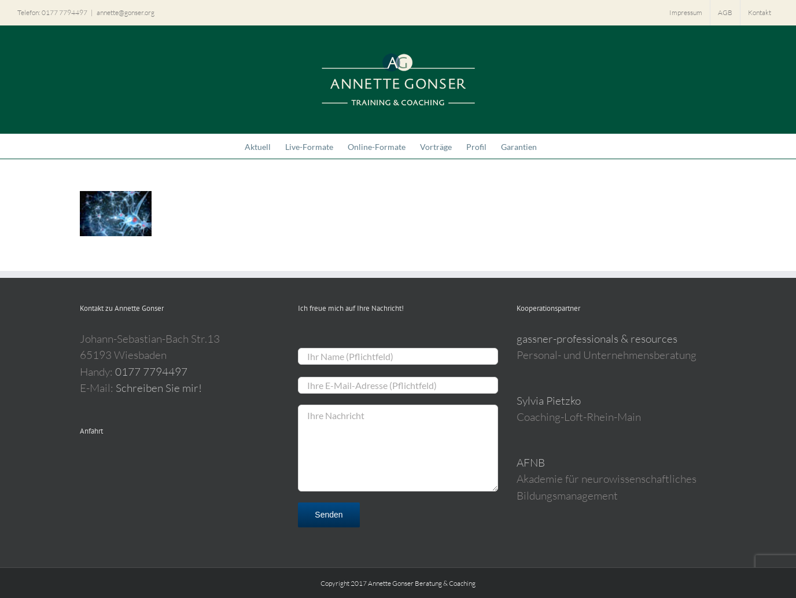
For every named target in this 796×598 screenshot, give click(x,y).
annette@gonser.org (125, 12)
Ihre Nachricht (398, 448)
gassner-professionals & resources (597, 339)
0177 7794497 (151, 372)
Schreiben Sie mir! (159, 388)
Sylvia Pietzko (549, 401)
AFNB (531, 462)
